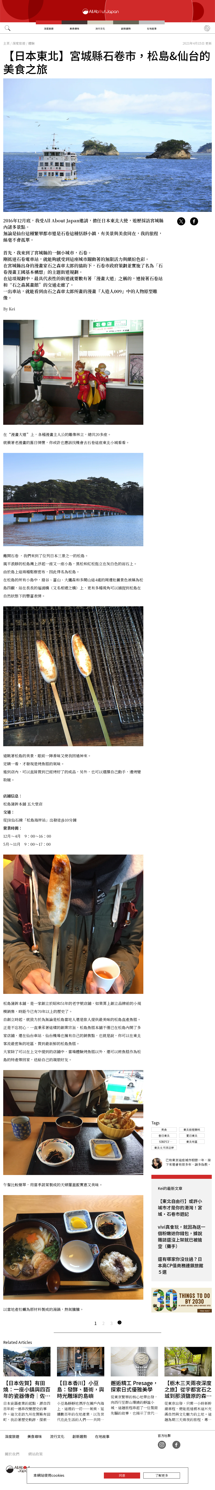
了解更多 (161, 1475)
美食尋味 (74, 28)
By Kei (9, 308)
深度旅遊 (49, 28)
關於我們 (12, 1453)
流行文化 (100, 28)
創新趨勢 (126, 28)
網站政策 (35, 1453)
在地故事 (152, 28)
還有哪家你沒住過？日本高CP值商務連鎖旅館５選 (180, 1265)
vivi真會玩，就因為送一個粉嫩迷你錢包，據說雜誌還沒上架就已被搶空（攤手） (181, 1236)
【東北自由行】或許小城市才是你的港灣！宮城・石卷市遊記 (180, 1207)
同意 (122, 1475)
